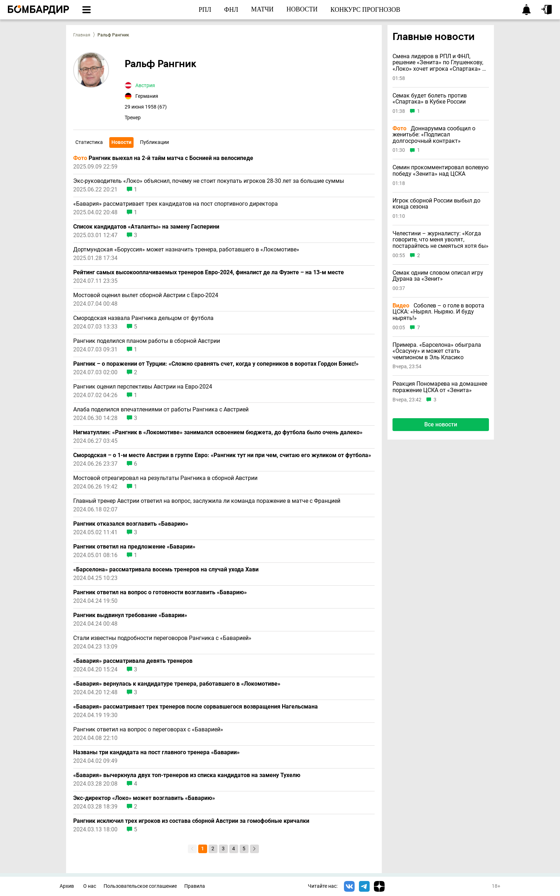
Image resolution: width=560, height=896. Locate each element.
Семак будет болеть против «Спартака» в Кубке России (429, 98)
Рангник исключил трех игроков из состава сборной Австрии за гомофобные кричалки (191, 821)
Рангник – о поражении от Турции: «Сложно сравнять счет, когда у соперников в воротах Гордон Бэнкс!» (216, 364)
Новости (121, 142)
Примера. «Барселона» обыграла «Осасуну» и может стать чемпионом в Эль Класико (436, 351)
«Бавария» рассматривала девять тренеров (132, 661)
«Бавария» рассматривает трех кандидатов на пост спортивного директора (175, 204)
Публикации (154, 142)
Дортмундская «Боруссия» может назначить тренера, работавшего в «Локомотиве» (186, 249)
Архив (67, 886)
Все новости (440, 424)
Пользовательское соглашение (140, 886)
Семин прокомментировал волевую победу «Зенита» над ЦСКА (440, 170)
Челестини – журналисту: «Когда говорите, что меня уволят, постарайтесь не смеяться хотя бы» (440, 239)
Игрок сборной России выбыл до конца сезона (436, 203)
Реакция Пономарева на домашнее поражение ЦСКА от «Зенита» (439, 387)
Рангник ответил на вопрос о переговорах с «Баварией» (148, 729)
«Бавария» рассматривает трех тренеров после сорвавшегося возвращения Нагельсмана (195, 707)
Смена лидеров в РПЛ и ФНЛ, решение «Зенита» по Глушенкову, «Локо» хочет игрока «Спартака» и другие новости (438, 62)
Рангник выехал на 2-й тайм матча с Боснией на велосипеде (163, 158)
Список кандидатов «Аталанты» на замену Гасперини (146, 227)
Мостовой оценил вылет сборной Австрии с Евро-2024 (145, 295)
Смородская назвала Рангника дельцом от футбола (143, 318)
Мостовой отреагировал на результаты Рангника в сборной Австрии (165, 478)
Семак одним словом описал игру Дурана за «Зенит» (437, 276)
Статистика (89, 142)
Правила (194, 886)
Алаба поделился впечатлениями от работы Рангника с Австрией (161, 409)
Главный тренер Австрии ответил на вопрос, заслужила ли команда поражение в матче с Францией (206, 501)
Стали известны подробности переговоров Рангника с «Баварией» (162, 638)
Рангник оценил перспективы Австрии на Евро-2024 (142, 387)
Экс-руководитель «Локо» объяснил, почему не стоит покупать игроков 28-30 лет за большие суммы (208, 181)
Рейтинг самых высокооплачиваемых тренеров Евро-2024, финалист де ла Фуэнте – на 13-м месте (208, 272)
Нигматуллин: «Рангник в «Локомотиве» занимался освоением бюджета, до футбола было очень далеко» (217, 432)
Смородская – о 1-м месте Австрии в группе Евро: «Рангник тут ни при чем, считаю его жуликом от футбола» (222, 455)
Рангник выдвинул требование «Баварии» (130, 615)
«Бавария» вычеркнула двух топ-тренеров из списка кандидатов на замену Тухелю (186, 775)
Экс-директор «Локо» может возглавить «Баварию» (144, 798)
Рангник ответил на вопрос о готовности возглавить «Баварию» (160, 592)
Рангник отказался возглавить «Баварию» (130, 524)
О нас (89, 886)
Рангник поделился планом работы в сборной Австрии (146, 341)
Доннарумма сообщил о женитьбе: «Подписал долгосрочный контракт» (433, 134)
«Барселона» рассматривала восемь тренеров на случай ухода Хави (166, 569)
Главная (81, 34)
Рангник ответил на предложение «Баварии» (134, 547)
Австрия (145, 85)
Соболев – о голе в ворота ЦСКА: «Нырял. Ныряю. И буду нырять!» (438, 311)
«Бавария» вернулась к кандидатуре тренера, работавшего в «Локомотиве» (176, 684)
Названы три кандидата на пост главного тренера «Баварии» (156, 752)
